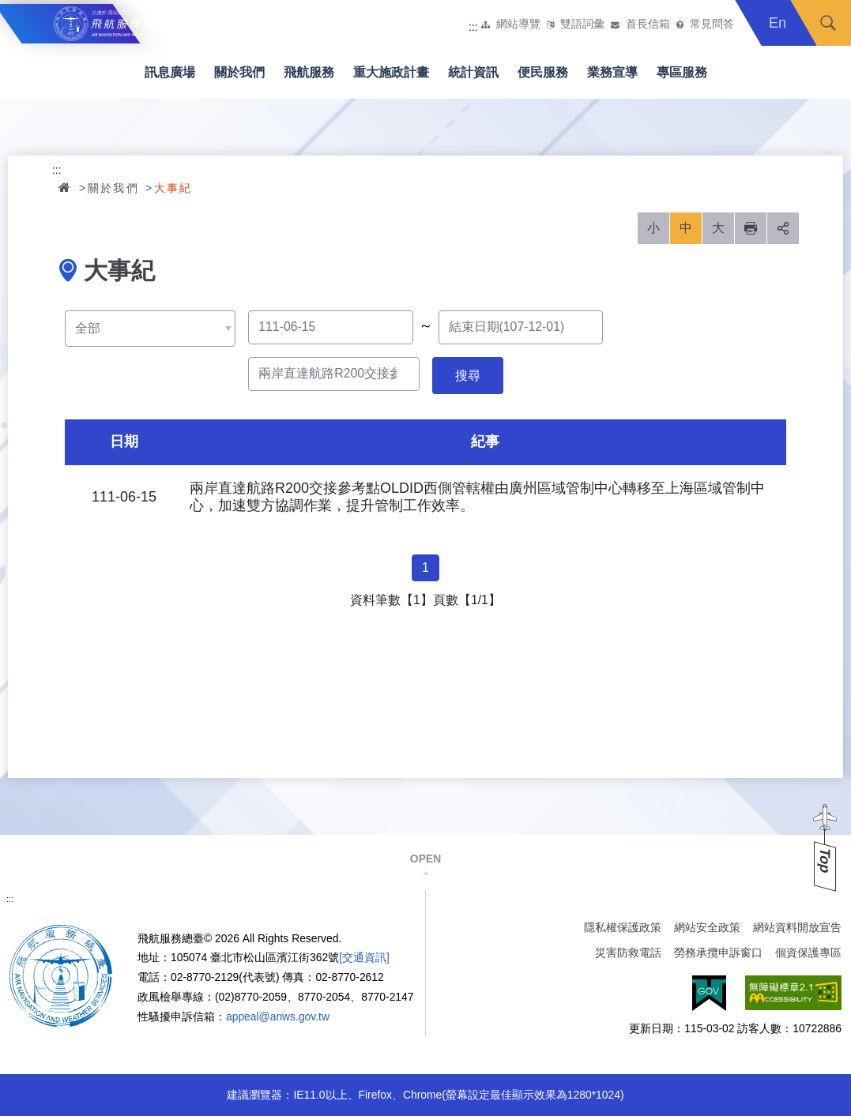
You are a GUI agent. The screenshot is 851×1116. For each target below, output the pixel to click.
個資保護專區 (808, 952)
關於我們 (239, 72)
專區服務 (682, 72)
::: (473, 27)
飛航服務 (309, 72)
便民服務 (543, 72)
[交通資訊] (364, 957)
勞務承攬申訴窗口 (718, 952)
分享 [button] (783, 228)
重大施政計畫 (391, 72)
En (777, 23)
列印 (750, 228)
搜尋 (828, 23)
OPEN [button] (425, 858)
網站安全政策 (707, 927)
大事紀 (173, 188)
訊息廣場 (170, 72)
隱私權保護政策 (622, 927)
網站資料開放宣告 (797, 927)
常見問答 (712, 24)
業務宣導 (612, 72)
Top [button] (825, 860)
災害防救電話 (628, 952)
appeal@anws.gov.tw (277, 1016)
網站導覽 (518, 24)
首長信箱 (648, 24)
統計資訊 (473, 72)
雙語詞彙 (582, 24)
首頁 (65, 187)
